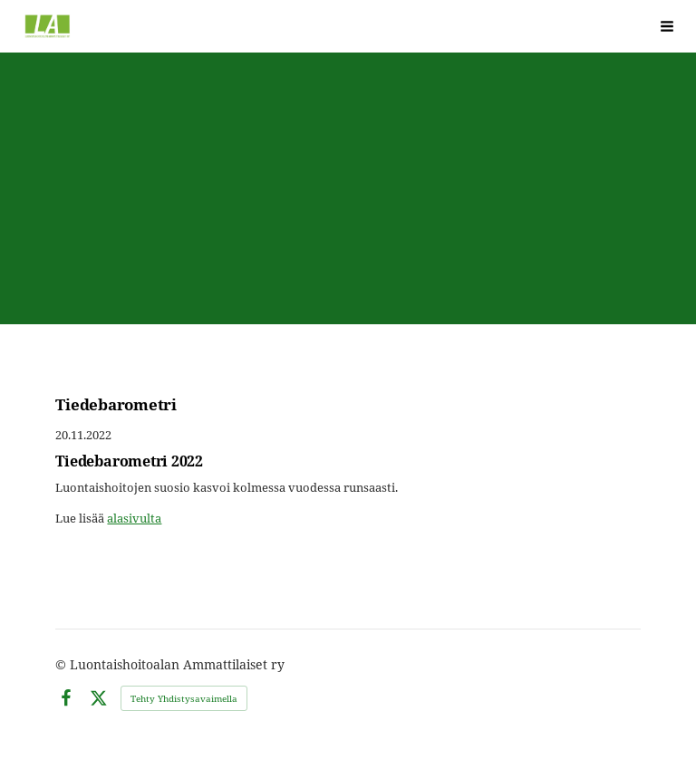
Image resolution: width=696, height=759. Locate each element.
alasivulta (134, 518)
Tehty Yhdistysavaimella (183, 698)
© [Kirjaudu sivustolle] (62, 664)
